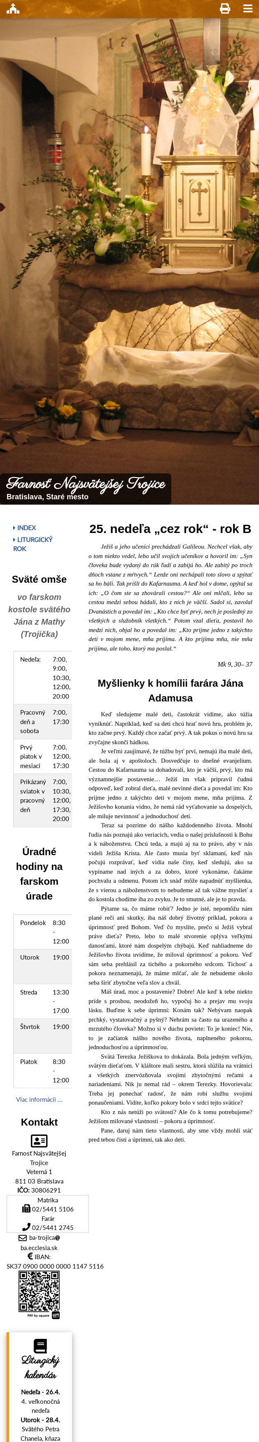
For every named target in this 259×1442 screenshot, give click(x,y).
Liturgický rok (32, 544)
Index (24, 527)
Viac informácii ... (39, 1099)
